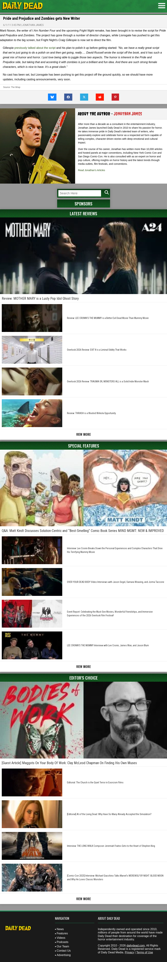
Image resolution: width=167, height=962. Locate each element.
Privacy (129, 952)
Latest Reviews (83, 213)
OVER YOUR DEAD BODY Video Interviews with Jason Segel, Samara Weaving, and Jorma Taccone (115, 582)
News (60, 929)
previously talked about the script (35, 47)
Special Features (83, 445)
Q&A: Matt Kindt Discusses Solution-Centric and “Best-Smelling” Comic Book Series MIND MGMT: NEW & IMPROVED (83, 531)
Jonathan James (33, 25)
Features (62, 933)
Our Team (63, 946)
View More (83, 434)
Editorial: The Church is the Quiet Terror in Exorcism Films (95, 782)
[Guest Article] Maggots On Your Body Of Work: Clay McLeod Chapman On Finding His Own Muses (69, 763)
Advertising (64, 955)
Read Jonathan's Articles (91, 170)
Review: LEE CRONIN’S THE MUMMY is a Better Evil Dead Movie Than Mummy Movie (108, 318)
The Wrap (15, 87)
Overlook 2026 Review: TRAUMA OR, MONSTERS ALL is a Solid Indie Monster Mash (108, 381)
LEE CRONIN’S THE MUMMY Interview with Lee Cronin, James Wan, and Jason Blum (108, 645)
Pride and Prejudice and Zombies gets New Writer (41, 18)
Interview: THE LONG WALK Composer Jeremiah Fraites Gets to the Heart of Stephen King (111, 845)
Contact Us (64, 950)
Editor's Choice (83, 677)
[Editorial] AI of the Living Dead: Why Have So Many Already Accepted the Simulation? (109, 814)
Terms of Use (144, 952)
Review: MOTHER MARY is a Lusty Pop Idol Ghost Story (40, 298)
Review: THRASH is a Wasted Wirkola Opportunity (91, 413)
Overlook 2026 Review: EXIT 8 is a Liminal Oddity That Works (96, 349)
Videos (61, 937)
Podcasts (62, 942)
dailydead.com (136, 945)
